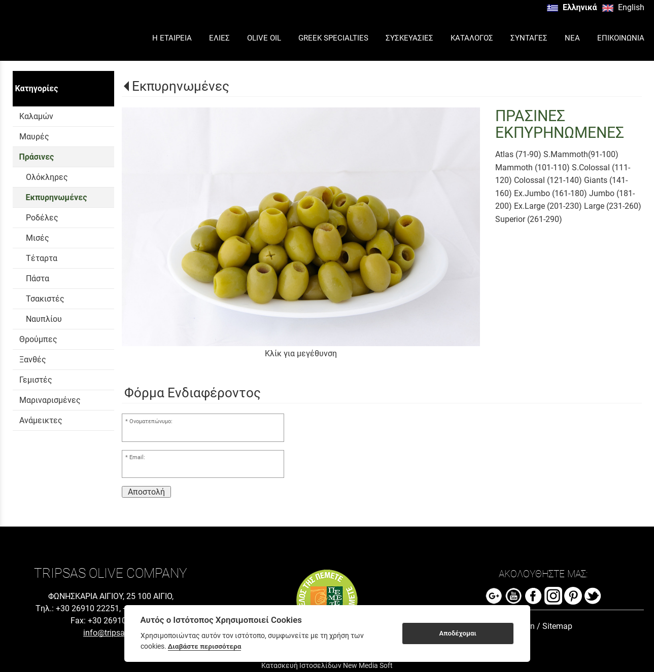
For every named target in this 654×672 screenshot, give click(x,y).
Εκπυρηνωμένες (180, 86)
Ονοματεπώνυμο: (151, 421)
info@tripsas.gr (110, 633)
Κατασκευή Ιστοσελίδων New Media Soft (327, 665)
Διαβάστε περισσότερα (205, 646)
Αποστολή (146, 492)
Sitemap (557, 626)
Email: (137, 457)
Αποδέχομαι (457, 633)
